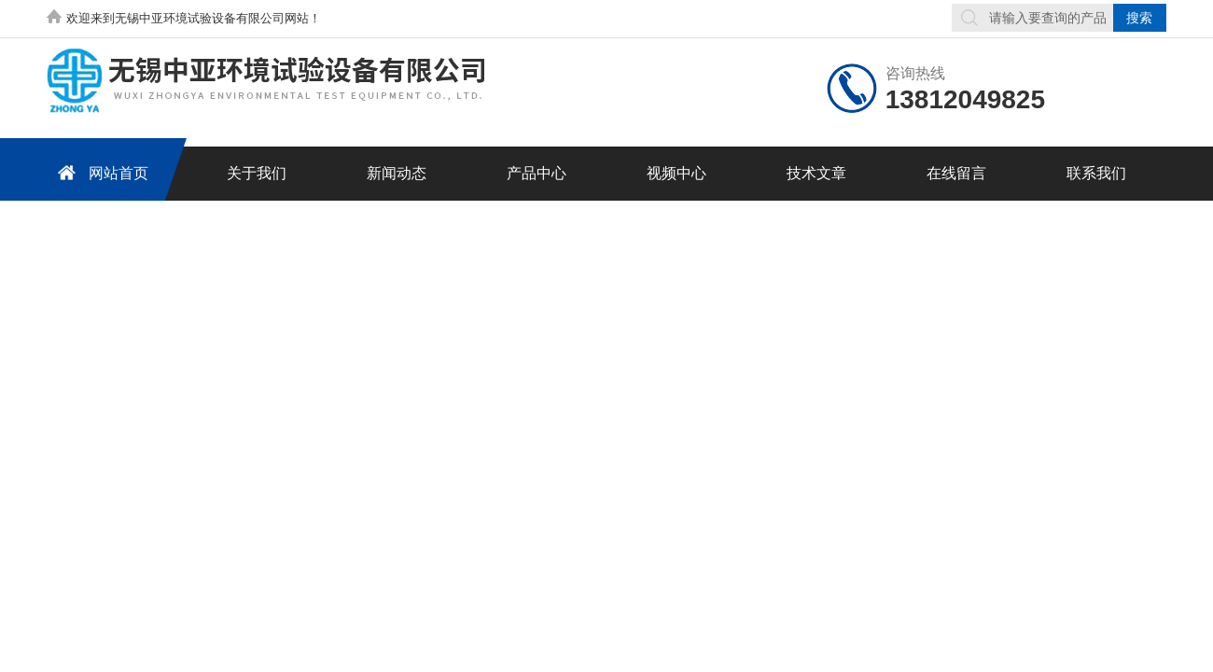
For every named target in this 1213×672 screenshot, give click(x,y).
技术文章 (816, 173)
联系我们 (1096, 173)
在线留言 (956, 173)
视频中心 (676, 173)
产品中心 (536, 173)
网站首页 (99, 172)
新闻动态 (396, 173)
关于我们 (256, 173)
